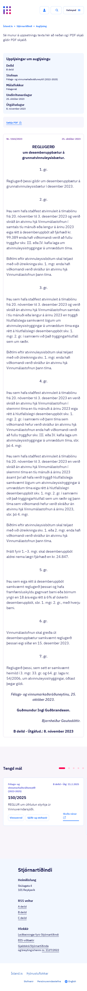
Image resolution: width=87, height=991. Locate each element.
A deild (22, 906)
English (72, 981)
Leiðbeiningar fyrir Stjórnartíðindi (38, 934)
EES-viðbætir (26, 940)
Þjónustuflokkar (37, 973)
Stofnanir (28, 981)
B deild (22, 912)
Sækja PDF (14, 122)
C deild (22, 918)
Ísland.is (17, 973)
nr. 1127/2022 (50, 950)
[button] (44, 10)
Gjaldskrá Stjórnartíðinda (33, 946)
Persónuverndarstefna (49, 981)
